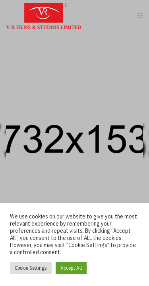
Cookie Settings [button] (31, 268)
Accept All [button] (71, 268)
